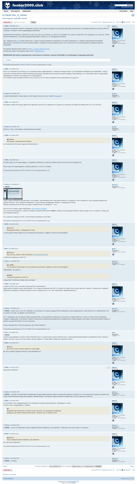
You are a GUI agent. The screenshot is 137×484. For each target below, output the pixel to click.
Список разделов (7, 18)
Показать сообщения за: (48, 466)
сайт (18, 41)
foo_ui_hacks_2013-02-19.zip (40, 49)
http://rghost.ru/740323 (39, 208)
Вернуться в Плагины (10, 474)
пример (57, 96)
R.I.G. (6, 332)
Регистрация (123, 11)
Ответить (7, 22)
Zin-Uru (7, 184)
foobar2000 (17, 18)
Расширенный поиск (127, 7)
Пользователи (15, 11)
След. (131, 466)
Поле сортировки (72, 466)
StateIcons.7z (40, 51)
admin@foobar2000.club (73, 481)
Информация (27, 11)
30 (133, 22)
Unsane (7, 93)
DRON (6, 26)
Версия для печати (132, 15)
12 (129, 22)
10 (124, 22)
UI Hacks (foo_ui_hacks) (14, 15)
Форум (6, 11)
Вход (131, 11)
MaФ (6, 248)
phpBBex (73, 482)
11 (127, 22)
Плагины (24, 18)
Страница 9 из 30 (107, 22)
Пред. (5, 466)
